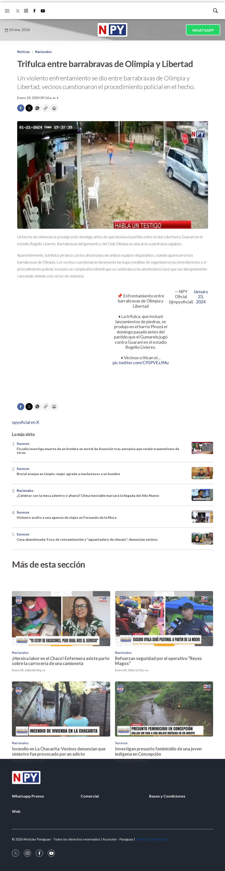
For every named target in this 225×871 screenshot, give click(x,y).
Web (16, 811)
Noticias (23, 52)
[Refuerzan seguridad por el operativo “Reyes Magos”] (164, 654)
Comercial (90, 796)
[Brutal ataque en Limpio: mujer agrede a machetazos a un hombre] (202, 473)
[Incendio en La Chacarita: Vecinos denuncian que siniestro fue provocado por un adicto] (61, 744)
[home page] (112, 30)
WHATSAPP (203, 30)
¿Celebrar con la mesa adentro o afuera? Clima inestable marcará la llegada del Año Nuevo (88, 495)
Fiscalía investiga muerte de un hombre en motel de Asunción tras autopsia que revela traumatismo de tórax (98, 451)
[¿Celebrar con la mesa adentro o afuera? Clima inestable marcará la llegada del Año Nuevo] (202, 495)
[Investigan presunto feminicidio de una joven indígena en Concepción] (164, 744)
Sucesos (23, 444)
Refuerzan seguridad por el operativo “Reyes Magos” (158, 696)
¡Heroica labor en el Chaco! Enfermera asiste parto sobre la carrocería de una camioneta (61, 696)
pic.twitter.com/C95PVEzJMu (141, 362)
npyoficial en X (25, 422)
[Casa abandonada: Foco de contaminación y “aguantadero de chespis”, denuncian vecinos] (202, 539)
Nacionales (43, 52)
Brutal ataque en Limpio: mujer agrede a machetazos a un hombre (68, 474)
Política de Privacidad (151, 839)
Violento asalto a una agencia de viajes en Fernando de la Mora (66, 517)
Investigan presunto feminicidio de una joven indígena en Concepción (158, 787)
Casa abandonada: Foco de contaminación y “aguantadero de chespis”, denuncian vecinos (87, 539)
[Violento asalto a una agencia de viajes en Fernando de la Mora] (202, 517)
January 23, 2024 (200, 296)
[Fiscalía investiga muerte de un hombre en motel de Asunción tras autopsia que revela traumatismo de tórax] (202, 448)
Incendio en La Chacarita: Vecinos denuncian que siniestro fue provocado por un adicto (58, 787)
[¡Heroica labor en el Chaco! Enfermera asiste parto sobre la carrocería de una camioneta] (61, 654)
